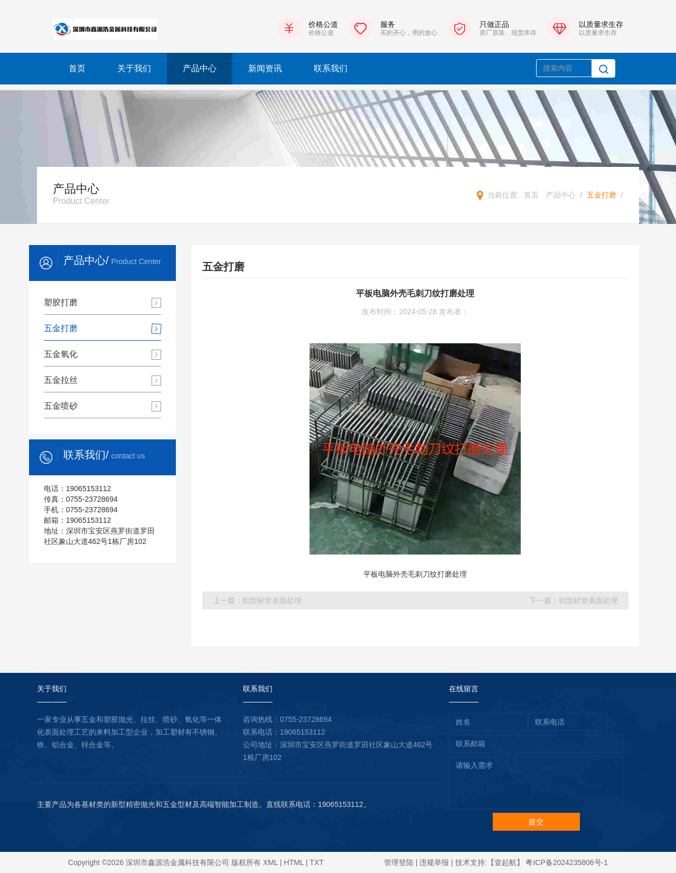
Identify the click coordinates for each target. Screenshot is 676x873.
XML (270, 862)
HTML (294, 862)
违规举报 (434, 862)
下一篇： (573, 600)
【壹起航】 (505, 862)
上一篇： (257, 600)
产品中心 (200, 68)
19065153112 (302, 732)
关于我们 (134, 68)
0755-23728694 (306, 719)
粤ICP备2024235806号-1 (566, 862)
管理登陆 (399, 862)
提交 (536, 822)
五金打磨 (601, 195)
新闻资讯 (265, 68)
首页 (77, 68)
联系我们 (331, 68)
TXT (316, 862)
